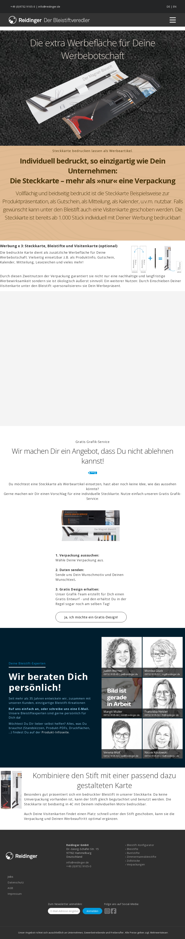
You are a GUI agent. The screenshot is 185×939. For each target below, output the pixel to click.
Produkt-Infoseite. (56, 732)
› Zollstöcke (132, 860)
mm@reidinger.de (130, 715)
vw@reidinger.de (129, 755)
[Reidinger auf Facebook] (113, 913)
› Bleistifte (131, 849)
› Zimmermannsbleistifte (140, 856)
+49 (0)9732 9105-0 (22, 6)
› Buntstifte (132, 853)
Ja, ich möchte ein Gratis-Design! (91, 617)
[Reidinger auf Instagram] (107, 913)
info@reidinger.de (49, 6)
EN (174, 6)
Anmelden (92, 911)
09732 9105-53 (152, 674)
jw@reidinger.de (129, 674)
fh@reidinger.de (170, 715)
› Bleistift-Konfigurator (139, 845)
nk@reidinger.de (170, 755)
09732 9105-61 (152, 755)
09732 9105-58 (152, 715)
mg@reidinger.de (171, 674)
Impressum (15, 893)
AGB (10, 888)
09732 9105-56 (111, 755)
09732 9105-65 (111, 674)
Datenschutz (16, 882)
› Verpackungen (135, 864)
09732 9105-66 (111, 715)
